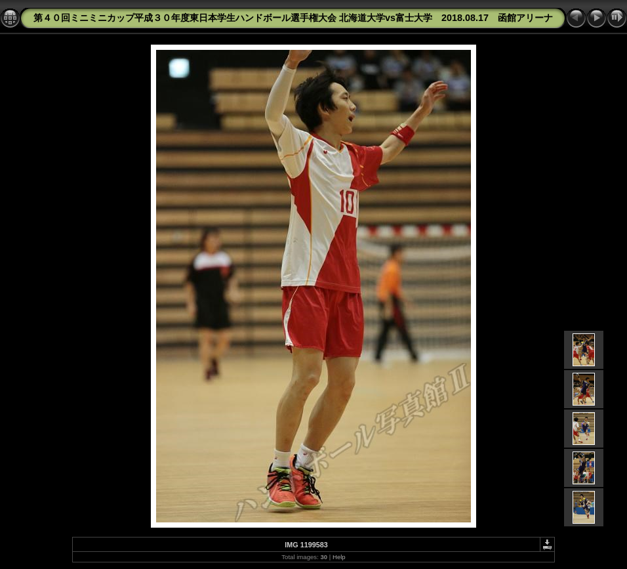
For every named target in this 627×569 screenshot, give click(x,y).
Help (339, 556)
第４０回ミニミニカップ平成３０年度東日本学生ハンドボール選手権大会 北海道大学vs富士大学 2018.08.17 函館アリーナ (293, 17)
